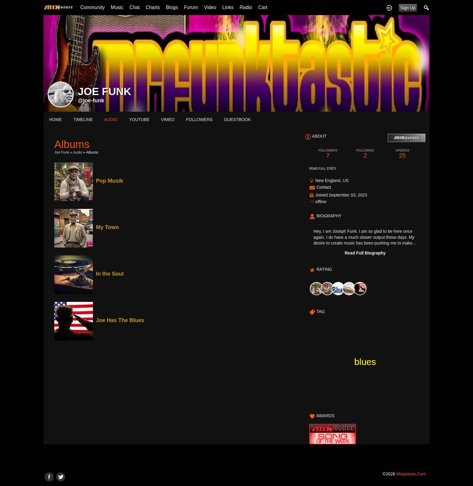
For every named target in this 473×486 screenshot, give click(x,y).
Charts (153, 7)
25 (402, 154)
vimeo (168, 119)
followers (199, 119)
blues (365, 362)
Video (210, 7)
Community (92, 7)
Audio (77, 152)
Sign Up (407, 7)
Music (117, 7)
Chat (134, 7)
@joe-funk (91, 101)
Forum (191, 7)
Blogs (172, 7)
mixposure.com (411, 474)
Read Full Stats (322, 168)
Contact (323, 187)
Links (227, 7)
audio (111, 119)
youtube (139, 119)
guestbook (237, 119)
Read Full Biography (365, 253)
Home (55, 119)
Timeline (83, 119)
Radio (246, 7)
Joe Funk (61, 152)
